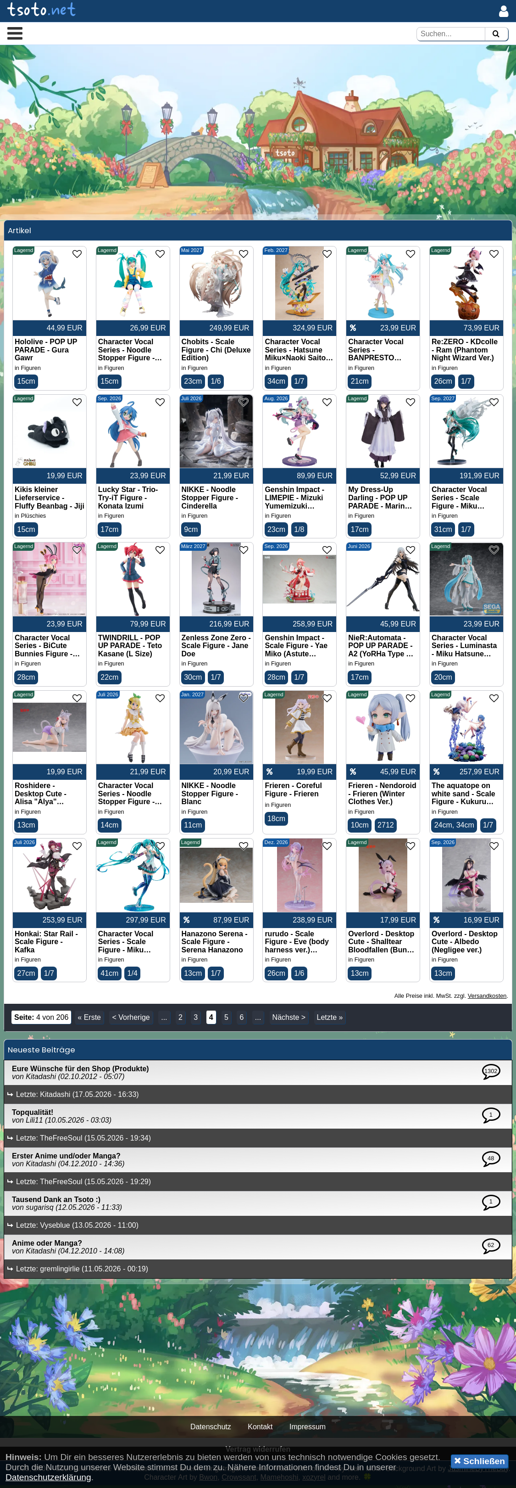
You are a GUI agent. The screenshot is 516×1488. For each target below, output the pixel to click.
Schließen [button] (479, 1461)
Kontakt (260, 1429)
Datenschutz (210, 1429)
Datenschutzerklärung (48, 1477)
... (164, 1020)
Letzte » (330, 1020)
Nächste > (288, 1020)
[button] (14, 33)
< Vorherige (131, 1020)
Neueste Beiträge (41, 1052)
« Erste (89, 1020)
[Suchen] (496, 34)
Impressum (307, 1429)
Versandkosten (487, 999)
